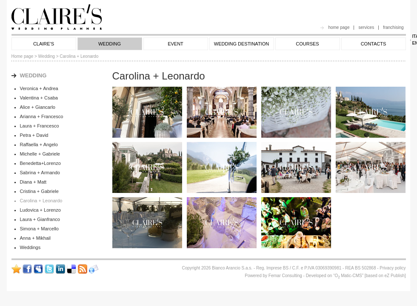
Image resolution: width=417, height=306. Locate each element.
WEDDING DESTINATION (241, 43)
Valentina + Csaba (39, 97)
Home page (22, 56)
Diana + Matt (33, 181)
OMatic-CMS (348, 275)
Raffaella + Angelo (39, 144)
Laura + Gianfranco (40, 219)
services (366, 27)
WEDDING (109, 43)
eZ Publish (394, 275)
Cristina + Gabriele (39, 191)
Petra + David (34, 135)
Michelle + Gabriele (40, 153)
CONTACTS (373, 43)
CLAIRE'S (43, 43)
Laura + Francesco (39, 125)
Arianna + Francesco (41, 116)
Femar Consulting (285, 275)
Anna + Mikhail (35, 238)
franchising (393, 27)
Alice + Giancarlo (37, 107)
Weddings (30, 247)
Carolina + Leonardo (41, 200)
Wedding (46, 56)
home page (338, 27)
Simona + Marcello (39, 228)
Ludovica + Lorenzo (40, 209)
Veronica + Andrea (39, 88)
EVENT (175, 43)
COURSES (307, 43)
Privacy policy (393, 268)
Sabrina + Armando (40, 172)
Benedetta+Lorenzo (40, 163)
